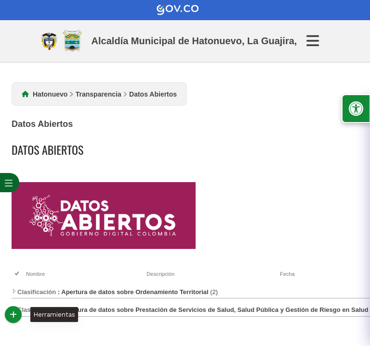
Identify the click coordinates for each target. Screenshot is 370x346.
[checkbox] (18, 274)
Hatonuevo (50, 94)
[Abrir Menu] (318, 40)
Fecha (287, 274)
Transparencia (98, 94)
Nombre (35, 274)
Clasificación (34, 292)
